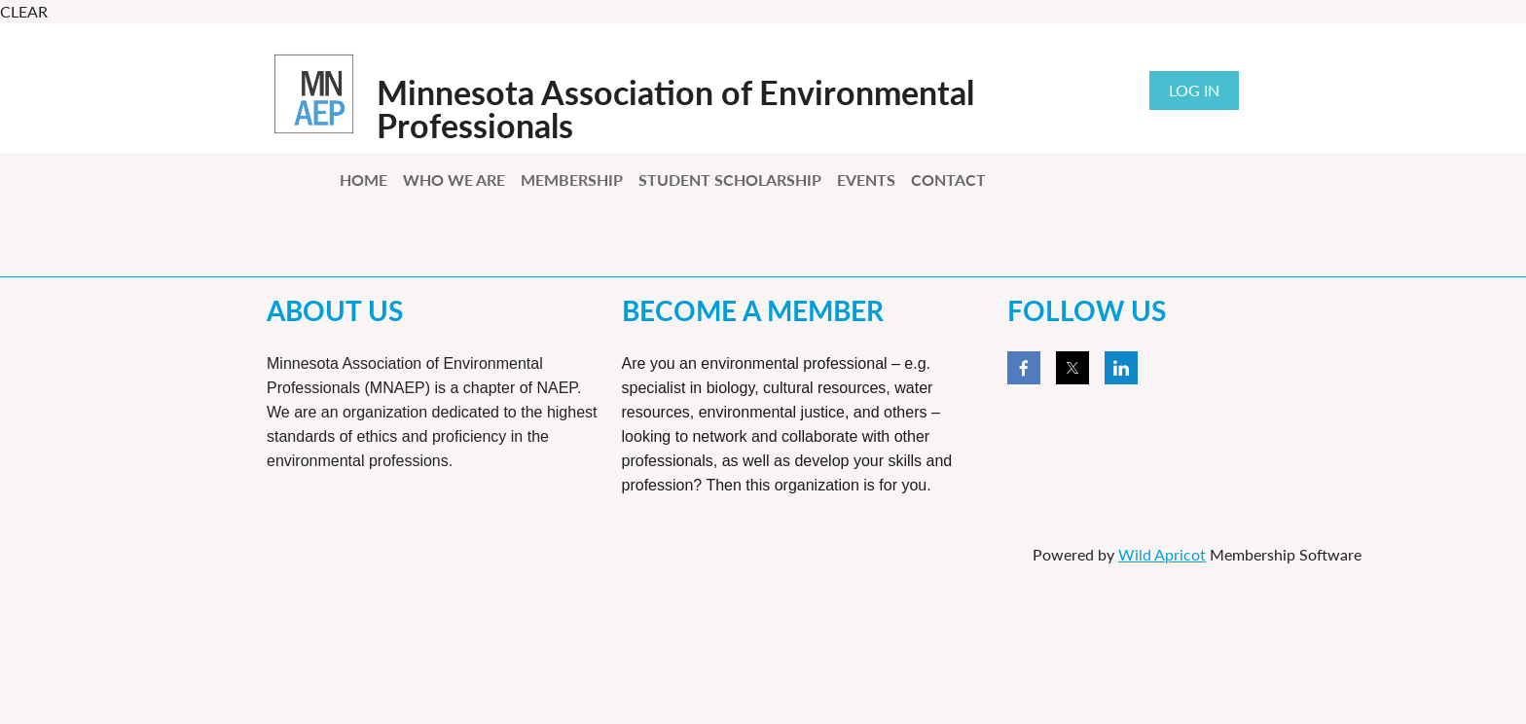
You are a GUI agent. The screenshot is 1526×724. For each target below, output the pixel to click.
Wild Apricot (1162, 554)
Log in (1194, 90)
